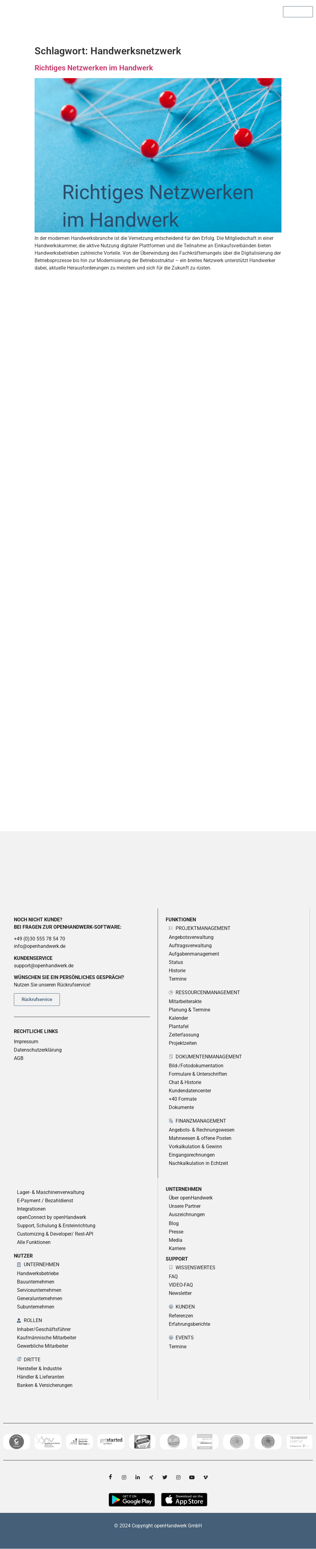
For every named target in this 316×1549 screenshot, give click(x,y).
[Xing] (151, 1477)
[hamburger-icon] (306, 27)
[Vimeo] (205, 1477)
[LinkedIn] (137, 1477)
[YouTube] (192, 1477)
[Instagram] (124, 1477)
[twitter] (164, 1477)
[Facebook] (110, 1477)
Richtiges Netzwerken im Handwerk (94, 68)
